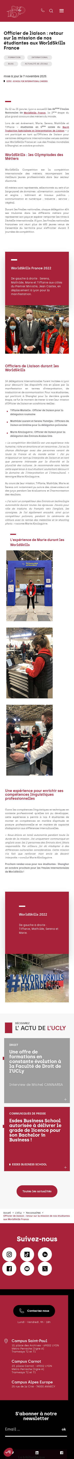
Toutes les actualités (37, 1200)
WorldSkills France (35, 113)
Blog (11, 63)
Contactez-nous (34, 1319)
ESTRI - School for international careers (29, 82)
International (42, 57)
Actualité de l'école (38, 63)
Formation (15, 57)
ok (64, 1438)
